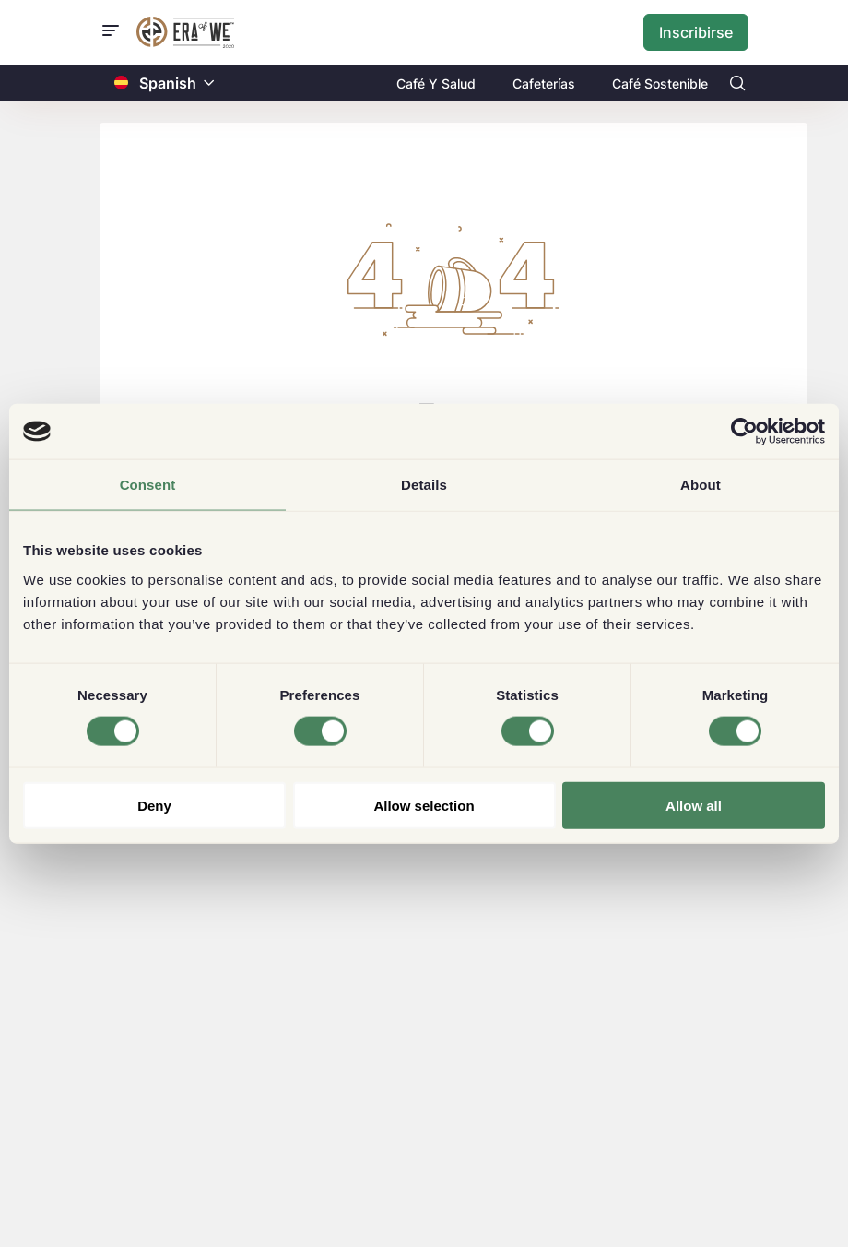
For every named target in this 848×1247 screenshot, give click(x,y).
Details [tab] (424, 485)
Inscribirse (696, 32)
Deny (154, 805)
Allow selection (423, 805)
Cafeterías (543, 83)
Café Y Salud (436, 83)
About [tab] (700, 485)
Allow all (693, 805)
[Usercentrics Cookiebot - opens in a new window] (744, 431)
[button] (209, 83)
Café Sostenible (660, 83)
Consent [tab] (148, 485)
